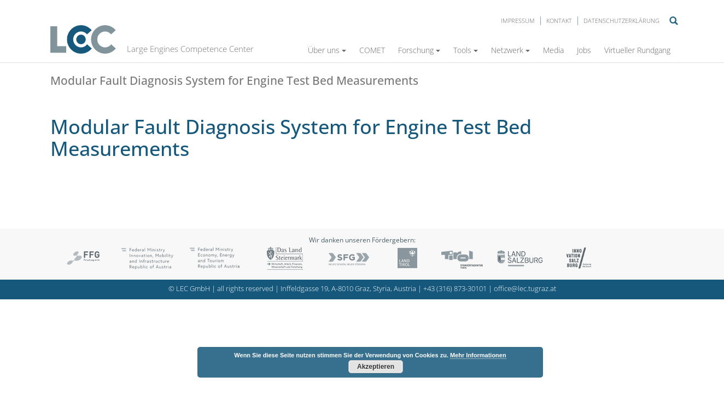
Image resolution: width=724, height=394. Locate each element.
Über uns (327, 50)
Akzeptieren (375, 366)
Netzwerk (510, 50)
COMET (372, 50)
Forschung (419, 50)
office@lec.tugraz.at (525, 288)
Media (553, 50)
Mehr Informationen (478, 355)
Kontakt (559, 20)
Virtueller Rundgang (637, 50)
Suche (673, 20)
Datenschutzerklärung (621, 20)
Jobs (584, 50)
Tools (465, 50)
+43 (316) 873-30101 (455, 288)
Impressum (518, 20)
